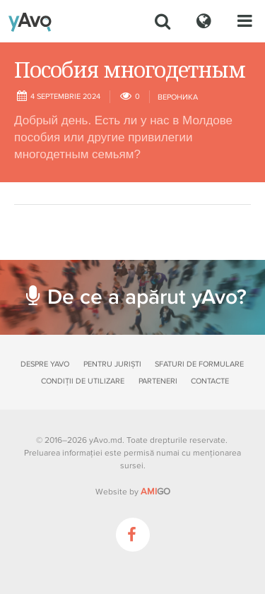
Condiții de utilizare (82, 381)
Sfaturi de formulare (199, 364)
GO (155, 491)
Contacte (210, 381)
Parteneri (158, 381)
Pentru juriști (112, 364)
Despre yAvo (44, 364)
